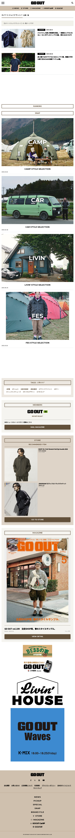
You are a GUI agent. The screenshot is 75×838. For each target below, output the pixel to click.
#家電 (8, 389)
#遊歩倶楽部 (24, 389)
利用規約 (37, 785)
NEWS (37, 797)
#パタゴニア (40, 392)
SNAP (38, 808)
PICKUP (38, 801)
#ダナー (56, 389)
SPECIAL (37, 804)
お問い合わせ (15, 785)
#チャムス (15, 389)
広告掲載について (27, 785)
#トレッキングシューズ (13, 392)
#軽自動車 (33, 389)
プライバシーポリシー (48, 785)
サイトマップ (37, 788)
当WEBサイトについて (64, 785)
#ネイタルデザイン (29, 392)
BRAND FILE (37, 812)
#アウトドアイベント (45, 389)
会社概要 (6, 785)
